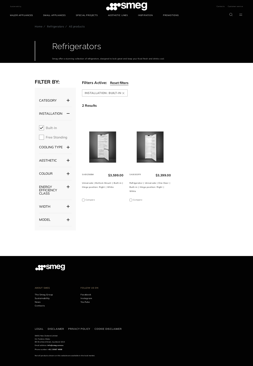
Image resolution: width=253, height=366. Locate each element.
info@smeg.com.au (55, 345)
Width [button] (44, 206)
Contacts (221, 6)
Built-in (51, 128)
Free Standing (56, 137)
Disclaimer (56, 328)
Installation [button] (50, 113)
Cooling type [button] (51, 147)
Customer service (235, 6)
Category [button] (48, 100)
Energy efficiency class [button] (48, 190)
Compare (90, 199)
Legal (39, 328)
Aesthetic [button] (48, 160)
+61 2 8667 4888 (55, 349)
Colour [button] (46, 173)
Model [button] (45, 220)
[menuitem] (22, 15)
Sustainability (15, 6)
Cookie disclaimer (108, 328)
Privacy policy (79, 328)
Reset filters (119, 83)
